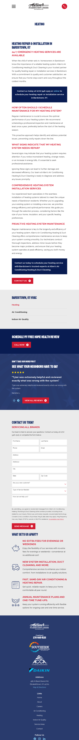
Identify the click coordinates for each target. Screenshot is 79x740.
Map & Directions (39, 687)
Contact (39, 729)
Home (39, 697)
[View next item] (18, 400)
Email (43, 448)
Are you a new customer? (21, 483)
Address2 (16, 462)
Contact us (22, 281)
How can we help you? (20, 496)
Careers (39, 706)
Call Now (21, 345)
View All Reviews (36, 400)
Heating (39, 715)
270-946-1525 (39, 637)
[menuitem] (39, 304)
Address (15, 455)
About (39, 702)
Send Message (23, 526)
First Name (16, 441)
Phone (15, 448)
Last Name (44, 441)
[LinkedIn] (44, 739)
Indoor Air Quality (39, 720)
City (14, 469)
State (14, 476)
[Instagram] (39, 739)
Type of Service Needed (21, 490)
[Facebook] (35, 739)
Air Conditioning (40, 711)
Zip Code (44, 476)
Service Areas (39, 724)
